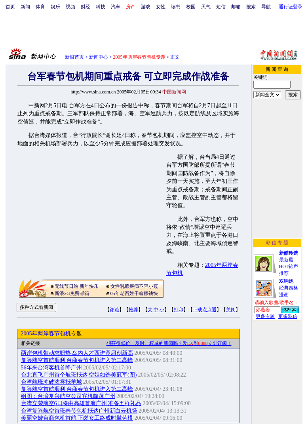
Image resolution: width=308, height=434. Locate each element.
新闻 (25, 7)
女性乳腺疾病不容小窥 (134, 286)
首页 (10, 7)
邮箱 (236, 7)
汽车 (115, 7)
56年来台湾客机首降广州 (51, 368)
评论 (114, 309)
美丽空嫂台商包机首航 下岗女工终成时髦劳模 (77, 418)
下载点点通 (205, 309)
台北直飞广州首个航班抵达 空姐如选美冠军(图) (79, 375)
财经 (85, 7)
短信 (221, 7)
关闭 (231, 309)
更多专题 (265, 316)
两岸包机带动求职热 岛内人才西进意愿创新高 (77, 353)
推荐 (133, 309)
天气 (206, 7)
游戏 (145, 7)
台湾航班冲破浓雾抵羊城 (51, 382)
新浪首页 (74, 57)
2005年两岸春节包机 (46, 334)
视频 (70, 7)
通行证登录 (290, 7)
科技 (100, 7)
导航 (266, 7)
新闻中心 (98, 57)
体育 (40, 7)
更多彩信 (287, 316)
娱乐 (55, 7)
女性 (160, 7)
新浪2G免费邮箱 (72, 293)
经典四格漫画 (288, 287)
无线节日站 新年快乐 (77, 286)
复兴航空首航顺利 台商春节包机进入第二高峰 (77, 360)
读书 (176, 7)
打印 (178, 309)
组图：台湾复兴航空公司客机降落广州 (68, 396)
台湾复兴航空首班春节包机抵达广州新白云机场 (79, 411)
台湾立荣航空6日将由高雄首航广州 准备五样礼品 (81, 403)
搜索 (251, 7)
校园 (191, 7)
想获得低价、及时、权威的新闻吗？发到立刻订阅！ (169, 343)
